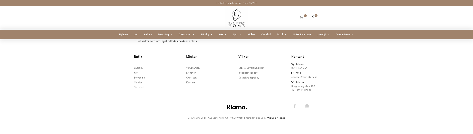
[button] (165, 34)
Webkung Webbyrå (276, 117)
